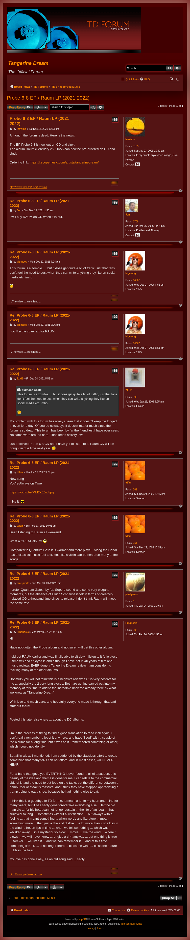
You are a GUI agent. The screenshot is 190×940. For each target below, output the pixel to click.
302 (135, 630)
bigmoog (130, 273)
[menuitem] (145, 79)
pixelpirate (131, 594)
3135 (136, 146)
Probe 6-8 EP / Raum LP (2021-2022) (48, 98)
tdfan (128, 482)
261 (135, 489)
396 (135, 397)
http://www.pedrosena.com (26, 874)
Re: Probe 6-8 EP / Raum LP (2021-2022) (40, 203)
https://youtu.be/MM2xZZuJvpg (32, 492)
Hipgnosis (131, 623)
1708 (136, 221)
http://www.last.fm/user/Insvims (28, 187)
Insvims (130, 139)
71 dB (128, 390)
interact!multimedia (131, 923)
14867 (136, 280)
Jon (127, 214)
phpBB (82, 919)
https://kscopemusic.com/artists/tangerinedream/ (64, 162)
